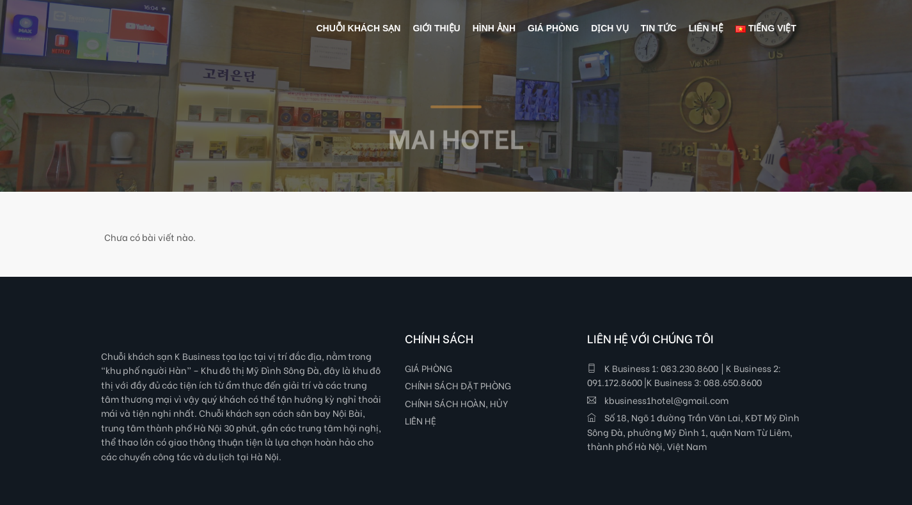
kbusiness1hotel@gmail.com (657, 400)
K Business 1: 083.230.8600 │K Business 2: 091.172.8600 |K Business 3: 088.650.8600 (684, 375)
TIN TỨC (659, 28)
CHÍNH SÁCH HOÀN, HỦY (456, 403)
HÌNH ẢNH (494, 28)
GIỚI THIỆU (436, 28)
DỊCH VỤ (610, 28)
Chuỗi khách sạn (358, 28)
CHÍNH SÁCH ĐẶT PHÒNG (458, 385)
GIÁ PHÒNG (428, 368)
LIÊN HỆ (420, 420)
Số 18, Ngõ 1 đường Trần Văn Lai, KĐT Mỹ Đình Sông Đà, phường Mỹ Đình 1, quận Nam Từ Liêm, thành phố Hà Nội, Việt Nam (693, 431)
